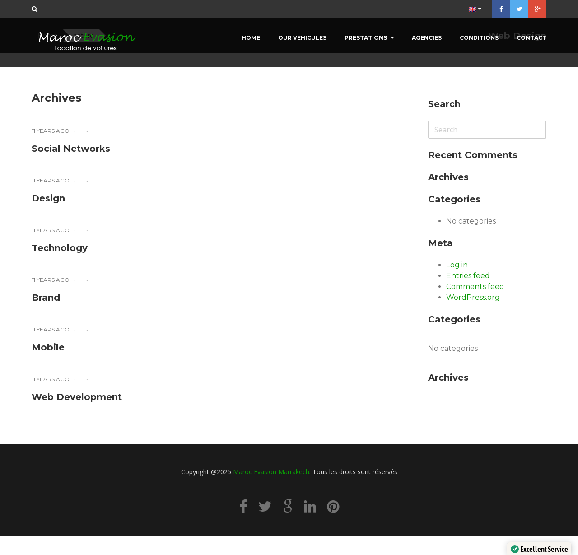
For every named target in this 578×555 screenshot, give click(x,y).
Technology (60, 248)
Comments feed (475, 286)
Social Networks (71, 148)
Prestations (366, 37)
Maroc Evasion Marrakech (271, 471)
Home (251, 37)
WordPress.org (473, 297)
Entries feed (468, 275)
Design (48, 198)
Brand (46, 297)
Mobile (48, 347)
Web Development (77, 397)
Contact (531, 37)
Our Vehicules (302, 37)
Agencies (427, 37)
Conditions (479, 37)
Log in (457, 265)
